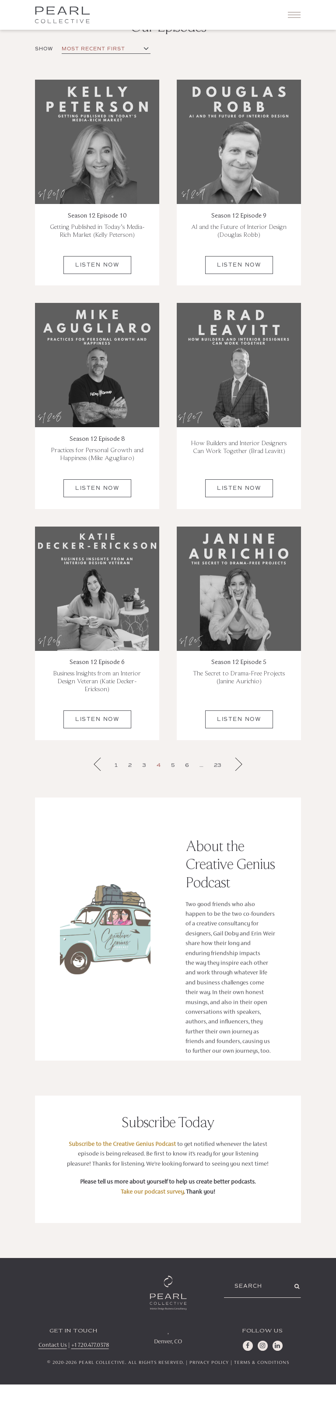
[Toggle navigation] (294, 14)
